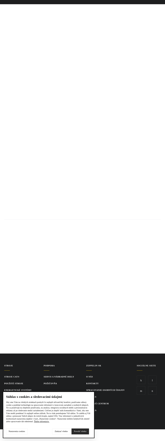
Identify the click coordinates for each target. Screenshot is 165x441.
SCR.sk (139, 434)
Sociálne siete (146, 366)
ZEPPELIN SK (93, 366)
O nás (89, 377)
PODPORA (49, 366)
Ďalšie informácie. (41, 421)
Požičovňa (50, 383)
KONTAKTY (92, 383)
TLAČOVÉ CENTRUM (97, 404)
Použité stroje (13, 383)
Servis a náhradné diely (59, 377)
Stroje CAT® (11, 377)
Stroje (8, 366)
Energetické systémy (18, 390)
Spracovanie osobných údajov (105, 390)
